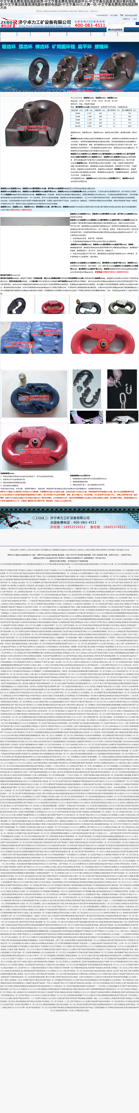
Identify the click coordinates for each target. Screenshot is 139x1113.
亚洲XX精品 (130, 1004)
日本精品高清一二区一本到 (48, 919)
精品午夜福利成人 (75, 650)
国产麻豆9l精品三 (46, 589)
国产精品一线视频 (100, 894)
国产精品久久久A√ (28, 995)
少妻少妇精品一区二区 (36, 644)
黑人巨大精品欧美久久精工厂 (18, 772)
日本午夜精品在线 (16, 628)
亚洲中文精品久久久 (43, 998)
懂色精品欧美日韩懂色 (91, 616)
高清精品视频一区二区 (98, 812)
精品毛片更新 (38, 717)
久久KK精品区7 (44, 610)
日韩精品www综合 (58, 613)
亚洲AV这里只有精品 (123, 998)
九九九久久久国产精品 (115, 806)
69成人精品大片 (35, 882)
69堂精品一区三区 (106, 607)
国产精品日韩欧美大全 (106, 818)
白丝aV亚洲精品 (43, 757)
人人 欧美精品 (120, 821)
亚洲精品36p (51, 720)
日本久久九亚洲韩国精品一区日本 (85, 680)
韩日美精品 (69, 714)
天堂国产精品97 (51, 876)
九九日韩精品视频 (84, 573)
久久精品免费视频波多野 (73, 586)
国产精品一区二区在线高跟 (84, 867)
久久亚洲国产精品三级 (21, 833)
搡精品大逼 (45, 815)
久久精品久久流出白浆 (47, 900)
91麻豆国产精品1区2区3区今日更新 (119, 940)
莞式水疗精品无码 (23, 693)
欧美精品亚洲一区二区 (97, 723)
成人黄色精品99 (26, 971)
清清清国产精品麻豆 (95, 968)
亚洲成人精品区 (120, 625)
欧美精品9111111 (64, 790)
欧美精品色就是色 (107, 836)
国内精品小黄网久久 (113, 870)
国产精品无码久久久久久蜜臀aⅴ (70, 616)
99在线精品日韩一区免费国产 (120, 956)
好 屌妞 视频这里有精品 (18, 644)
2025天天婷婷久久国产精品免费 (122, 983)
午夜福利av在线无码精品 (52, 653)
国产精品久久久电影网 (102, 855)
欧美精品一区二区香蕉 (85, 870)
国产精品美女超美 (26, 573)
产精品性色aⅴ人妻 (131, 827)
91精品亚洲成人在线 (44, 763)
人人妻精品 (58, 818)
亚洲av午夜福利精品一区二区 (70, 836)
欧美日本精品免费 (123, 910)
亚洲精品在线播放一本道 (37, 656)
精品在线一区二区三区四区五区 (37, 592)
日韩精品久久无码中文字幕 (41, 726)
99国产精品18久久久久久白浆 (116, 665)
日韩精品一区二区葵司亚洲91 (42, 619)
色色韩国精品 (58, 882)
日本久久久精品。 (125, 888)
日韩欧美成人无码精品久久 (89, 974)
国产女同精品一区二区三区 (103, 842)
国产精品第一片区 (43, 983)
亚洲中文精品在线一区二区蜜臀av (83, 705)
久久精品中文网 (113, 702)
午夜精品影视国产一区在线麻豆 (63, 855)
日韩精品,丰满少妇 (120, 601)
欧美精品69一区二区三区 (19, 842)
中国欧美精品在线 (80, 968)
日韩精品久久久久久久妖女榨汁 (77, 760)
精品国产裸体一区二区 (15, 787)
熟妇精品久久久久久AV (32, 738)
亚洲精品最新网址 (95, 821)
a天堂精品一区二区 (39, 595)
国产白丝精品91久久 (87, 977)
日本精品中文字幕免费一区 (63, 968)
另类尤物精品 (42, 989)
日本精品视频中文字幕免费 (17, 946)
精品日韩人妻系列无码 (19, 922)
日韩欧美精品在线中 (69, 937)
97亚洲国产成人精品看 (80, 723)
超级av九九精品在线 (92, 601)
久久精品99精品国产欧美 (29, 900)
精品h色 (78, 916)
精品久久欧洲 (54, 696)
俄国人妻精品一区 (19, 974)
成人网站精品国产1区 (56, 689)
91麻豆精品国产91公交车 (105, 595)
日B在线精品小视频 (73, 741)
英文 (135, 19)
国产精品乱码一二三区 (96, 665)
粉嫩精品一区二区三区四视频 (106, 766)
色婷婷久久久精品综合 (35, 647)
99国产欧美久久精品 (20, 913)
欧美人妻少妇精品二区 (39, 586)
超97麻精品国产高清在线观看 (87, 965)
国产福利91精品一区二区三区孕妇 (15, 638)
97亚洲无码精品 (120, 790)
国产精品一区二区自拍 (30, 806)
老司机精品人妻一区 (58, 598)
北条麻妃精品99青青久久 (89, 607)
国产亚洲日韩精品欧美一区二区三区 (46, 683)
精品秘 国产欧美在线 (35, 965)
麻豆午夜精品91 (32, 631)
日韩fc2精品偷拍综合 (70, 974)
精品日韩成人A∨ (112, 876)
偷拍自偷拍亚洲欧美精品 (25, 766)
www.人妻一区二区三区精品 (114, 662)
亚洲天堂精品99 (28, 613)
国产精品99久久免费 (105, 745)
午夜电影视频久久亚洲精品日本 (35, 812)
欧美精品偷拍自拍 (79, 772)
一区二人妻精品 (105, 689)
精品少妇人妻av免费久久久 (37, 821)
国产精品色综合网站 (42, 601)
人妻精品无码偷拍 (114, 622)
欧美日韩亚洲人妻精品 (25, 910)
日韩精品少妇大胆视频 (108, 815)
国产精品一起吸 (74, 607)
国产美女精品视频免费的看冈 (85, 619)
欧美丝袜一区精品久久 (114, 784)
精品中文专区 (22, 656)
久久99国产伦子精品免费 (38, 937)
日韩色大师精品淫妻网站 (17, 986)
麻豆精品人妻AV (98, 925)
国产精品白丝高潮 (33, 1001)
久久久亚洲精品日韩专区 (85, 800)
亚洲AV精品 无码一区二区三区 (118, 668)
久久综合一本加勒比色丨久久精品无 (68, 604)
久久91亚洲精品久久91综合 (128, 766)
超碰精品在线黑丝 (114, 757)
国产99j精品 (17, 607)
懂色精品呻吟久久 (29, 757)
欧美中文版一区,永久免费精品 (85, 699)
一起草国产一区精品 (64, 806)
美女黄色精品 (15, 971)
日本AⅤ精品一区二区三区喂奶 (102, 959)
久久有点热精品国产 (18, 662)
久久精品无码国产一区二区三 (52, 625)
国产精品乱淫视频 (54, 937)
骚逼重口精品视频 (32, 824)
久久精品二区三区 (76, 913)
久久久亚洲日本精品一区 (22, 686)
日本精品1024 (126, 904)
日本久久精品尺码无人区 (30, 711)
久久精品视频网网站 (113, 659)
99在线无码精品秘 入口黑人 (27, 775)
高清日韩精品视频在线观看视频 (108, 705)
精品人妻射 (20, 830)
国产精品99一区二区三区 (40, 833)
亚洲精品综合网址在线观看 (66, 870)
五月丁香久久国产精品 (103, 683)
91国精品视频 (29, 873)
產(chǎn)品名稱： (77, 98)
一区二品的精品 (19, 592)
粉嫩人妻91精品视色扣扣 (101, 891)
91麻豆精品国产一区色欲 (43, 879)
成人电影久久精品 (28, 943)
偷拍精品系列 (11, 956)
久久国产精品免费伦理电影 (43, 818)
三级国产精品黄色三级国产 (13, 867)
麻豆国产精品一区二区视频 (50, 980)
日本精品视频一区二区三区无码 (78, 708)
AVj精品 (54, 622)
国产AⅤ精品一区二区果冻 (92, 650)
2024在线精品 (67, 867)
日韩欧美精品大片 (80, 735)
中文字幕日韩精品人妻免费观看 (53, 760)
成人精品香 (109, 570)
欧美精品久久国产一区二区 (94, 861)
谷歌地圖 (119, 550)
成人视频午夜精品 (20, 714)
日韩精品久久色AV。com (107, 787)
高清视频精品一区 (34, 940)
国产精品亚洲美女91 (121, 745)
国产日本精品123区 (119, 592)
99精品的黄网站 (33, 778)
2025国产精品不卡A (65, 677)
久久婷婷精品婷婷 (91, 576)
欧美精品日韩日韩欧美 (108, 751)
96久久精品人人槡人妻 (27, 674)
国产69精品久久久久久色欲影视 (35, 803)
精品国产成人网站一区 (96, 784)
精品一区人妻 (58, 922)
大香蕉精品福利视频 (74, 995)
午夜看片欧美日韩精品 (42, 573)
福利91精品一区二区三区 (62, 680)
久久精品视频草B (36, 934)
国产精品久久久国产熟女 (17, 647)
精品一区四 (4, 644)
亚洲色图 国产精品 (102, 610)
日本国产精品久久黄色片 (38, 696)
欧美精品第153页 (33, 986)
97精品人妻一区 (118, 827)
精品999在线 (25, 579)
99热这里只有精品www (93, 579)
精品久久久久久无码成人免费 (89, 686)
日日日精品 (68, 922)
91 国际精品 (101, 696)
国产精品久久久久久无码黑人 (63, 726)
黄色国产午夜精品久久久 (115, 848)
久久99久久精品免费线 (21, 726)
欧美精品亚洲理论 (11, 894)
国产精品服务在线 (59, 784)
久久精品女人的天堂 (86, 653)
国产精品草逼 (40, 708)
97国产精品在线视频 (19, 855)
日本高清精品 (104, 983)
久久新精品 (101, 940)
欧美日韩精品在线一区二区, (109, 965)
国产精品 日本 (41, 852)
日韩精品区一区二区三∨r (68, 674)
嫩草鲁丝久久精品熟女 (121, 729)
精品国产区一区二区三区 (9, 674)
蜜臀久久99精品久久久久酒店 (105, 907)
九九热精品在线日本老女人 (58, 650)
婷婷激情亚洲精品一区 (101, 631)
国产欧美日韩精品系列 (124, 818)
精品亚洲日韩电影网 (10, 760)
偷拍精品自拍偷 (112, 696)
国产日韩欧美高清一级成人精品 (124, 830)
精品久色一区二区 (61, 668)
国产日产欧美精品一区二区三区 (51, 778)
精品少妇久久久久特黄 (27, 781)
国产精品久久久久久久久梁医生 (99, 827)
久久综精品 (115, 634)
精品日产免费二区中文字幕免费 (110, 962)
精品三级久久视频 (126, 876)
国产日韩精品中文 (87, 931)
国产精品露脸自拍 (91, 962)
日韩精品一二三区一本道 (63, 879)
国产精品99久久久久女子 (99, 858)
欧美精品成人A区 (85, 842)
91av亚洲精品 (41, 943)
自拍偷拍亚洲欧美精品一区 (86, 940)
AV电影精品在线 (34, 714)
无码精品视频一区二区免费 (15, 827)
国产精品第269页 (40, 962)
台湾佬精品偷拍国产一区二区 (46, 873)
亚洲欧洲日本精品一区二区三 (120, 680)
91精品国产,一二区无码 (95, 986)
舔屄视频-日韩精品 (64, 956)
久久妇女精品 (97, 919)
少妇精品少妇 (133, 842)
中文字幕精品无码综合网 (113, 1007)
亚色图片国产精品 (86, 1007)
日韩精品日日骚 (94, 751)
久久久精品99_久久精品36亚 (120, 858)
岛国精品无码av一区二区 (23, 604)
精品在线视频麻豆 (7, 778)
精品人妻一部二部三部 (72, 852)
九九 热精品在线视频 (46, 1004)
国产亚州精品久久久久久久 (93, 613)
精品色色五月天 (117, 852)
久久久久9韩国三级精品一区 (16, 965)
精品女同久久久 (23, 956)
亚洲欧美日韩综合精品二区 (56, 708)
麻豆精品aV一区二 (126, 928)
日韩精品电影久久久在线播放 (82, 894)
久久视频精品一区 (60, 638)
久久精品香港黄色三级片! (96, 748)
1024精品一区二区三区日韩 (116, 797)
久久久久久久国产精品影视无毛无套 (61, 812)
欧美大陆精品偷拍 (100, 806)
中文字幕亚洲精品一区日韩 (86, 696)
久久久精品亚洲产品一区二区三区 (125, 671)
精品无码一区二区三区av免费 (101, 769)
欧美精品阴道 (5, 677)
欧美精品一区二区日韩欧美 (22, 702)
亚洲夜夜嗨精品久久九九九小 (64, 959)
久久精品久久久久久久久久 (16, 763)
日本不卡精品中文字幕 (73, 702)
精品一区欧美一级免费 (66, 738)
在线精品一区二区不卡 (19, 937)
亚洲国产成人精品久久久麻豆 (19, 699)
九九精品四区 (63, 876)
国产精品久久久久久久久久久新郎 (36, 867)
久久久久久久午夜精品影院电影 (95, 586)
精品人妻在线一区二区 (87, 732)
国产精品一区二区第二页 (85, 766)
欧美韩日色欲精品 (29, 622)
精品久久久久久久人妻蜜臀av (75, 827)
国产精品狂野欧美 (86, 729)
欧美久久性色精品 (82, 824)
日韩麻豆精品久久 (126, 937)
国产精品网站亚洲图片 (78, 986)
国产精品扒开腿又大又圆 (104, 653)
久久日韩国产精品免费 (47, 787)
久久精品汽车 (49, 965)
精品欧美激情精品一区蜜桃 (77, 784)
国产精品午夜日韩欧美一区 (21, 818)
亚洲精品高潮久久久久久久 (124, 616)
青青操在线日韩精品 (110, 922)
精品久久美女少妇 (9, 656)
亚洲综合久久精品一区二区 (22, 891)
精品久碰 (47, 717)
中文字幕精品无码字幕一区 (121, 891)
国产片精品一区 (38, 576)
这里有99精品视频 (64, 809)
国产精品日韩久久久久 (91, 815)
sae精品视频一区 (116, 610)
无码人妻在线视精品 (18, 1001)
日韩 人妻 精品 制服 (25, 683)
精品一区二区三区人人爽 (67, 662)
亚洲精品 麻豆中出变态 (12, 668)
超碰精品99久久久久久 (123, 836)
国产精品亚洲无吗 (79, 946)
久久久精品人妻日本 (55, 772)
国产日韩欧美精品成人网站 (67, 989)
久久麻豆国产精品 (119, 809)
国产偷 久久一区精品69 (29, 968)
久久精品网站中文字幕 (74, 613)
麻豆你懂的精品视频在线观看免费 (13, 641)
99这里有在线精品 (83, 959)
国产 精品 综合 (16, 705)
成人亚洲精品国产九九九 (73, 861)
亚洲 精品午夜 (76, 934)
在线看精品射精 (103, 1004)
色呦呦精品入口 (38, 952)
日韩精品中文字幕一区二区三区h (123, 855)
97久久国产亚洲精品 (117, 1004)
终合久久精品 (41, 995)
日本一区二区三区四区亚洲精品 (20, 916)
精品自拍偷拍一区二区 (11, 968)
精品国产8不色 (104, 845)
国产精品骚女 (17, 757)
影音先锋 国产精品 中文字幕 (60, 592)
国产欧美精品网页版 (91, 904)
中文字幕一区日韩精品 (86, 610)
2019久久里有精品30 (14, 671)
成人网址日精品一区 (75, 668)
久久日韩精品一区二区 (84, 855)
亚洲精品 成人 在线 (76, 576)
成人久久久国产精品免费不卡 (81, 830)
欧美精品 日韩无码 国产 (95, 656)
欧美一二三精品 (90, 943)
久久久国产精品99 (75, 833)
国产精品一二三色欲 (27, 601)
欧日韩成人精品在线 (93, 971)
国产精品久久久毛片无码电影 (50, 885)
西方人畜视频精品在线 (87, 848)
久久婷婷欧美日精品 (129, 897)
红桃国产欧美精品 (67, 683)
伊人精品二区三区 (98, 573)
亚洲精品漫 (52, 989)
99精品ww (51, 793)
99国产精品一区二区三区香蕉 (66, 693)
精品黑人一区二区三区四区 (110, 904)
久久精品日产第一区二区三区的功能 (78, 711)
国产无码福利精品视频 (103, 809)
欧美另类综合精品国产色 (66, 720)
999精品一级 (103, 680)
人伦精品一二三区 (51, 766)
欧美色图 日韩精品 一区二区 (114, 968)
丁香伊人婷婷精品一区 (11, 980)
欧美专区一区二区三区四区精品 (52, 711)
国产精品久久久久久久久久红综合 (118, 573)
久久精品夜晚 (8, 579)
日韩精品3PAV (108, 919)
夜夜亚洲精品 (80, 738)
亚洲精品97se (24, 784)
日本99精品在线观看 (103, 592)
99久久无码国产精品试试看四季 (44, 686)
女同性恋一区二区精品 (67, 766)
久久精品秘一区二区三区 (12, 790)
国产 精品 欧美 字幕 (123, 971)
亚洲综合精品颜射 (43, 622)
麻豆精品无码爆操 (72, 570)
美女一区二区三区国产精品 (105, 714)
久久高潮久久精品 (9, 910)
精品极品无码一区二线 (92, 928)
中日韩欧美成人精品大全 (35, 827)
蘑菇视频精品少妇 (29, 668)
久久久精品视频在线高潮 (102, 754)
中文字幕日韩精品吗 (55, 861)
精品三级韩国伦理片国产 (48, 842)
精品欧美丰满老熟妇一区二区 (42, 579)
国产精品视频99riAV (29, 745)
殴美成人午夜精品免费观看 (34, 839)
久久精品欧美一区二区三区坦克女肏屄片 (87, 839)
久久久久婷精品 (117, 631)
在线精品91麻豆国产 (128, 705)
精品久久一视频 (73, 589)
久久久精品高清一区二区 (59, 986)
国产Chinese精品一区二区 (82, 806)
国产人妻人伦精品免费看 (66, 940)
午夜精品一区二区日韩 (25, 879)
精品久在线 (105, 916)
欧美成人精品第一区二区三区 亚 (48, 781)
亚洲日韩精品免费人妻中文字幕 (42, 977)
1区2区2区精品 (108, 821)
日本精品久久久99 (103, 949)
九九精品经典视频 (46, 628)
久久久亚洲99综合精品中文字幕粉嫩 (77, 891)
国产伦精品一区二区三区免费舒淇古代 (74, 864)
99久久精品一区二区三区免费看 (28, 904)
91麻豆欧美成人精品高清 (83, 582)
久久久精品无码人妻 (121, 763)
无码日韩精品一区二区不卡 (61, 745)
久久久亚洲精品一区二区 (87, 693)
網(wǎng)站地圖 (131, 15)
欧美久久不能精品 (33, 662)
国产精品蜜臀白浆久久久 (56, 656)
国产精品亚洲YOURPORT (121, 833)
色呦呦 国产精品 (62, 576)
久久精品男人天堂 (23, 586)
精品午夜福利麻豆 (104, 674)
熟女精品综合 (26, 720)
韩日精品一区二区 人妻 (64, 754)
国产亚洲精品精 (24, 793)
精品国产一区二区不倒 (92, 790)
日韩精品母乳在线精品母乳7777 (28, 800)
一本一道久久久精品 (102, 852)
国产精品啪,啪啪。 (49, 940)
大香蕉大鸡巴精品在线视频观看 (117, 778)
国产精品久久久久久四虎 (19, 882)
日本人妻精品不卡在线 (42, 910)
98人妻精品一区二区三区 (56, 995)
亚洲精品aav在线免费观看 (52, 732)
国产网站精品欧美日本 (87, 781)
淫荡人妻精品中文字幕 (128, 604)
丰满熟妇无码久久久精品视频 (62, 601)
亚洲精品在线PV (60, 628)
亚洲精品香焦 (27, 717)
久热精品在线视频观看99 (57, 928)
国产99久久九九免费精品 (22, 797)
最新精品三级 (41, 830)
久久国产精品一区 (31, 787)
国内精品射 (101, 848)
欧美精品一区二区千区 (16, 848)
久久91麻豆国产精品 (118, 949)
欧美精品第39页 (116, 897)
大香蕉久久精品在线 (47, 824)
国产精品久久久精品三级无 (64, 619)
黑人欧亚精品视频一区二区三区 (93, 628)
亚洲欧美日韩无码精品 (129, 622)
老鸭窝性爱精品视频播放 (28, 735)
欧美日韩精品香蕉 (31, 677)
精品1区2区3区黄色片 (78, 793)
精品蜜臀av (81, 598)
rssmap (126, 550)
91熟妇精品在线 (17, 870)
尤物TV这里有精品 (128, 992)
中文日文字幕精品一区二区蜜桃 (60, 946)
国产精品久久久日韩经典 (129, 702)
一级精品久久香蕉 (106, 616)
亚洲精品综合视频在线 (8, 845)
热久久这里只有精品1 (29, 919)
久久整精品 (26, 809)
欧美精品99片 (131, 644)
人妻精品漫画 (113, 589)
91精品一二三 (119, 934)
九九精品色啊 (129, 946)
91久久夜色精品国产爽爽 (33, 870)
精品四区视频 (26, 864)
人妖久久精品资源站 (48, 904)
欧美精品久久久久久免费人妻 (127, 717)
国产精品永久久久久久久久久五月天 (83, 787)
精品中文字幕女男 (103, 977)
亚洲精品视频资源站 (62, 579)
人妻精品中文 (21, 992)
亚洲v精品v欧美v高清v (14, 738)
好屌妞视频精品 (120, 653)
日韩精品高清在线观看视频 (114, 613)
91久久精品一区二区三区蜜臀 (41, 784)
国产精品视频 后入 (119, 674)
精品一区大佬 (68, 845)
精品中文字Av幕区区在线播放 (106, 867)
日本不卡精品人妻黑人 (25, 962)
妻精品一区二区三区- (79, 956)
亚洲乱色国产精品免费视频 (129, 579)
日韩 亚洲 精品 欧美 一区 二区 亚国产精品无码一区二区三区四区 (67, 897)
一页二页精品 (102, 757)
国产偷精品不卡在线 (95, 937)
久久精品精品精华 (55, 931)
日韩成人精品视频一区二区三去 (40, 922)
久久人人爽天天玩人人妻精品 (125, 931)
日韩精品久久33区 (15, 616)
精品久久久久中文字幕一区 (18, 1007)
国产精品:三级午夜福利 (45, 769)
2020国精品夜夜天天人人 (84, 683)
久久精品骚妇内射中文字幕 (96, 738)
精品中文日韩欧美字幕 (8, 570)
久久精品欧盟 (50, 576)
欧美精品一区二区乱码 (111, 1001)
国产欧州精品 (72, 656)
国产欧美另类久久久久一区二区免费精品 (65, 757)
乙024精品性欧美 (18, 729)
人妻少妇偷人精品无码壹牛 (74, 689)
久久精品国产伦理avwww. (68, 634)
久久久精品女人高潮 (107, 998)
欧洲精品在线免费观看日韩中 (64, 800)
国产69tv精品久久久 (68, 980)
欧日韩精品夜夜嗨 (121, 919)
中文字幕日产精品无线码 (127, 986)
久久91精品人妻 (10, 962)
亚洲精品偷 (33, 638)
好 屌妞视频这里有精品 (100, 897)
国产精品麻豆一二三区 (91, 934)
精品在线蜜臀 (112, 748)
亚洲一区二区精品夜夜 (49, 836)
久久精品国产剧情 (123, 974)
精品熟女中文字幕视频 (41, 891)
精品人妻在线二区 (108, 971)
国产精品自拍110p (80, 983)
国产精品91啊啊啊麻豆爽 (33, 653)
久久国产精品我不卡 (110, 579)
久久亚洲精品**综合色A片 (11, 852)
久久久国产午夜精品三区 (41, 797)
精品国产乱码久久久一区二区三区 (74, 644)
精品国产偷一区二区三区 (121, 879)
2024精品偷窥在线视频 (18, 940)
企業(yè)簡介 (8, 34)
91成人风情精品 (128, 900)
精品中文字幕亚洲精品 (8, 741)
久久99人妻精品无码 (40, 702)
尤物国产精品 (31, 983)
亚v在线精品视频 (9, 800)
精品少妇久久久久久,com (115, 628)
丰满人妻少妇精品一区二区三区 (67, 1004)
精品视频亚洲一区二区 (19, 897)
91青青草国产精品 (78, 900)
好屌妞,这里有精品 (65, 665)
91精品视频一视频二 (76, 638)
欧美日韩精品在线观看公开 (37, 689)
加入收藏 (114, 15)
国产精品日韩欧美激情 (86, 949)
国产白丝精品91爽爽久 (102, 992)
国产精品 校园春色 (12, 601)
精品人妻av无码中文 (115, 586)
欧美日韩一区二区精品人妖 (11, 582)
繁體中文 (126, 19)
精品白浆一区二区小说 (127, 589)
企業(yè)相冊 (125, 34)
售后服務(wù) (58, 34)
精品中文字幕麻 (71, 610)
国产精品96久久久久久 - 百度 (118, 723)
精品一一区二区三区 (10, 793)
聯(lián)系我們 (9, 39)
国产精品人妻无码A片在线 (24, 708)
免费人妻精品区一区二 (22, 949)
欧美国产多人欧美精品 (30, 754)
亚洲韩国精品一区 (37, 699)
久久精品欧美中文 (38, 570)
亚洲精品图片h (77, 790)
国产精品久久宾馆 (112, 864)
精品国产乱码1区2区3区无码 (62, 582)
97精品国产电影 (132, 821)
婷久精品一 (83, 751)
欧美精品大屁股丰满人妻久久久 (39, 855)
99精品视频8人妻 (25, 576)
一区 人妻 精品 (71, 573)
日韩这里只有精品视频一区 (115, 741)
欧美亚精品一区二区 (119, 754)
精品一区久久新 (125, 922)
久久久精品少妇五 (15, 613)
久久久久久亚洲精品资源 (96, 946)
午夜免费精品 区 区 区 (112, 647)
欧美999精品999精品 (86, 882)
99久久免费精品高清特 (105, 763)
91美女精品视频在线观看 (83, 754)
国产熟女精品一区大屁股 (90, 836)
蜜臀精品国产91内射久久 (22, 665)
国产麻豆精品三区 (106, 625)
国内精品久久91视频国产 (32, 671)
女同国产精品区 (107, 790)
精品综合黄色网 (45, 631)
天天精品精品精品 (99, 885)
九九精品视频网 (47, 800)
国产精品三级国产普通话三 (19, 934)
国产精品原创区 (39, 971)
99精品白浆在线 (66, 992)
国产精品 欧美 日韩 (62, 705)
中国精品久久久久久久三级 (83, 992)
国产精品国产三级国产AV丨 (32, 790)
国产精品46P (47, 925)
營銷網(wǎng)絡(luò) (79, 34)
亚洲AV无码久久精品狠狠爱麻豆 (53, 741)
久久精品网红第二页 (76, 962)
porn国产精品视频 (80, 922)
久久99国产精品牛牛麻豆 (30, 980)
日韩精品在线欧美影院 (125, 748)
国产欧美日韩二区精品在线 (13, 650)
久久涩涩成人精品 (96, 662)
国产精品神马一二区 (126, 696)
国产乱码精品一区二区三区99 (75, 625)
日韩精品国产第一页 (93, 717)
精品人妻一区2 (67, 858)
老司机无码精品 (93, 625)
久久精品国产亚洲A (52, 992)
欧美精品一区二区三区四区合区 (47, 894)
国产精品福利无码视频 (119, 977)
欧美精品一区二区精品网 (124, 570)
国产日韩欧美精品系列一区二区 (18, 977)
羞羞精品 (16, 579)
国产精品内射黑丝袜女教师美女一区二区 (102, 772)
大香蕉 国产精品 (113, 738)
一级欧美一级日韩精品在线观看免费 (74, 671)
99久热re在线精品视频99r (9, 769)
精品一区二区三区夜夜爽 (129, 738)
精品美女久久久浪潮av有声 (105, 800)
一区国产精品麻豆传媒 (90, 775)
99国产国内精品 (58, 1007)
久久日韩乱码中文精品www (47, 674)
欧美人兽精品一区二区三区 (20, 836)
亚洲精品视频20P (28, 852)
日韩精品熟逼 (105, 873)
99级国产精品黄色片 (60, 763)
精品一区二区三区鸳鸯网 (31, 582)
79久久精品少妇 (35, 741)
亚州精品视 (87, 885)
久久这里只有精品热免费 (49, 848)
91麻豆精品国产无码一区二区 (41, 680)
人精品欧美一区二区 (49, 809)
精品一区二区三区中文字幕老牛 (117, 824)
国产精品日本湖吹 (63, 900)
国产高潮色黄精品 (10, 683)
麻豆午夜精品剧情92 (106, 793)
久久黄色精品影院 (124, 867)
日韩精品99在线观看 (53, 644)
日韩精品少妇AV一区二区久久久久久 (118, 882)
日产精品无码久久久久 (43, 845)
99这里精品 (73, 888)
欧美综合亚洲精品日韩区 (88, 634)
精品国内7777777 (131, 628)
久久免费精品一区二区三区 (109, 576)
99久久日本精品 (127, 1001)
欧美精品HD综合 (38, 864)
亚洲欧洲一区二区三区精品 (103, 952)
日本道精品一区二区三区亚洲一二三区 (55, 1001)
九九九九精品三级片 (81, 858)
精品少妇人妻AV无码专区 (103, 729)
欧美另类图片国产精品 (87, 1004)
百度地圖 (111, 550)
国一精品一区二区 (45, 735)
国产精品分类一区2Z (124, 995)
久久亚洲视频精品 (28, 888)
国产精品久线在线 (72, 631)
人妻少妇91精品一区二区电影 (40, 913)
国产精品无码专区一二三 (25, 998)
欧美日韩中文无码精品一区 (84, 595)
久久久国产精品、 (52, 864)
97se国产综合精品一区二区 (121, 873)
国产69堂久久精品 (112, 604)
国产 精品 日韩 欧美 (64, 904)
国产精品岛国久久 (15, 622)
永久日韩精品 (99, 888)
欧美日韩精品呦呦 (11, 784)
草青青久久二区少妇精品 (14, 653)
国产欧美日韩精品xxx (26, 845)
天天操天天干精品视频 (33, 732)
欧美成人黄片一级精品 (56, 821)
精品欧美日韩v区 (98, 570)
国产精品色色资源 (99, 876)
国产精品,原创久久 (40, 861)
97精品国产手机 (77, 943)
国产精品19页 (46, 582)
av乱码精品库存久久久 (77, 748)
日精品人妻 (81, 656)
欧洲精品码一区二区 (36, 723)
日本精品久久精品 (24, 570)
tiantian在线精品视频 (28, 769)
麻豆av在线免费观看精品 (29, 931)
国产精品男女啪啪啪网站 (69, 848)
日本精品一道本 (14, 864)
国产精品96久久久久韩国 (32, 705)
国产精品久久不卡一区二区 (64, 907)
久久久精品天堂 (46, 714)
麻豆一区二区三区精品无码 (118, 812)
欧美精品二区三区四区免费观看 (58, 943)
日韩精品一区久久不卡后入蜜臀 (28, 625)
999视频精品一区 (56, 891)
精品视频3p (67, 839)
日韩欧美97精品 (60, 589)
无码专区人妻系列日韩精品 (50, 751)
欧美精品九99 (79, 601)
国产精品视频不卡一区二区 (28, 1004)
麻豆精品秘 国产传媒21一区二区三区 (124, 916)
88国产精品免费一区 (88, 763)
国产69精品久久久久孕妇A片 (80, 803)
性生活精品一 (47, 882)
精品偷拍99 (45, 986)
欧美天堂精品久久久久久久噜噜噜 (25, 610)
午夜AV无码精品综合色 (30, 616)
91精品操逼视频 (35, 925)
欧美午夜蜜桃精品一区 (96, 735)
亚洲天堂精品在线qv (97, 864)
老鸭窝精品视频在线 (108, 995)
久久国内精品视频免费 (47, 806)
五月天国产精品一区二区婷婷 (20, 952)
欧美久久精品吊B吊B (26, 894)
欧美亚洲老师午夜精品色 (73, 778)
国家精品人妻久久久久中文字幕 (69, 873)
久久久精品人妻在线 (85, 888)
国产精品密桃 (117, 689)
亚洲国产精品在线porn (14, 885)
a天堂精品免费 (74, 763)
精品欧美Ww (57, 845)
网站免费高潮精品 (58, 573)
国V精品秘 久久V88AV (127, 839)
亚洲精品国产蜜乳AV (113, 735)
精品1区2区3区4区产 (99, 708)
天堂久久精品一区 (129, 659)
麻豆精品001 (99, 882)
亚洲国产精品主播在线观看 (107, 693)
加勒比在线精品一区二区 (40, 748)
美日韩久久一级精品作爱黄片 (95, 668)
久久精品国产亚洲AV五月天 (57, 888)
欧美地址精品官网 (55, 858)
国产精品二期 (77, 809)
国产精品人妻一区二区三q (10, 720)
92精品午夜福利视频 (88, 757)
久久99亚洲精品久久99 (53, 647)
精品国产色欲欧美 (103, 943)
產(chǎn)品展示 (40, 34)
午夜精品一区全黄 (93, 598)
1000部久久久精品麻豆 (97, 720)
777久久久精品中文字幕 (91, 995)
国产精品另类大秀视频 (69, 781)
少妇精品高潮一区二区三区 (54, 952)
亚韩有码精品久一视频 (35, 641)
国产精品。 (115, 943)
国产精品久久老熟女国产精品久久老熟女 (77, 659)
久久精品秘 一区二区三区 (54, 827)
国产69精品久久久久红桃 (104, 931)
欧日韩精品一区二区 (66, 595)
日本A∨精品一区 (82, 720)
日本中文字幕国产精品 (20, 696)
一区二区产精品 (107, 601)
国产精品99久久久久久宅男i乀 (93, 741)
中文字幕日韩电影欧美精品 (126, 699)
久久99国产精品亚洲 (55, 852)
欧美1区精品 (33, 842)
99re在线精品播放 (62, 793)
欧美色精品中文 (99, 659)
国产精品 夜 (84, 647)
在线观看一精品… (92, 998)
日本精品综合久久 (106, 934)
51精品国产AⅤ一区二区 (28, 598)
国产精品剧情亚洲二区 (53, 839)
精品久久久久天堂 (40, 928)
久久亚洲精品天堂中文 (17, 689)
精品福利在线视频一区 (105, 619)
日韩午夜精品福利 (39, 720)
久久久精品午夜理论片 (111, 650)
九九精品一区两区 (92, 689)
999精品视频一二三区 (63, 775)
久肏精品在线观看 (123, 800)
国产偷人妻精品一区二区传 (79, 769)
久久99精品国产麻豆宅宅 (10, 900)
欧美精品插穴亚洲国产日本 (112, 760)
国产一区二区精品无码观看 (67, 686)
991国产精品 (87, 952)
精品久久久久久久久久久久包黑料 (96, 913)
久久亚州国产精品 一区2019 (100, 879)
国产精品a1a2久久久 (90, 845)
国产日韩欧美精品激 (82, 726)
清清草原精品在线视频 (71, 931)
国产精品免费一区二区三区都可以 (13, 631)
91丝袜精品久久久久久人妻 (58, 803)
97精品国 (96, 830)
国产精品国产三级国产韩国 (68, 842)
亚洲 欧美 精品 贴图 (93, 900)
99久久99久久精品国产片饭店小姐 (23, 907)
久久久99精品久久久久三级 (56, 971)
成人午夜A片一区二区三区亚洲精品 (43, 956)
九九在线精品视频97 (56, 702)
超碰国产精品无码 (88, 641)
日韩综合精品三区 (58, 631)
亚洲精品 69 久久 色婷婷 (119, 913)
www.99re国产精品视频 (124, 595)
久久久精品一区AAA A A (121, 686)
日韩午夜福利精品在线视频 (48, 634)
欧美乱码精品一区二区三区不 (105, 582)
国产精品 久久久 (86, 631)
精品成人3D (76, 641)
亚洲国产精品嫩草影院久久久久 (28, 815)
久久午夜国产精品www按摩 (80, 925)
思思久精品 (78, 845)
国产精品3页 (20, 824)
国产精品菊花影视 (73, 628)
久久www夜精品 (49, 870)
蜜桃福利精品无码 (32, 848)
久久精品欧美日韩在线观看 (10, 919)
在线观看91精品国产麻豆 (128, 641)
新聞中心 (23, 34)
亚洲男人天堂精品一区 (13, 745)
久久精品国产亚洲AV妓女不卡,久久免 (122, 708)
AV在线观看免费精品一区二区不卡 (34, 659)
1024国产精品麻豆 (83, 812)
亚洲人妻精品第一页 (113, 885)
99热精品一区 (65, 894)
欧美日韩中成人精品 (95, 922)
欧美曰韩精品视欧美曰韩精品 (94, 778)
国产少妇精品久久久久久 (55, 570)
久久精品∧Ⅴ (76, 775)
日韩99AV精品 (92, 793)
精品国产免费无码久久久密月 (63, 910)
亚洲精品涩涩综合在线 (60, 913)
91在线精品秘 (52, 595)
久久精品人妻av (55, 867)
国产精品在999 (85, 570)
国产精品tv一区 (85, 919)
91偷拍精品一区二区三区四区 (93, 604)
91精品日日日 (30, 830)
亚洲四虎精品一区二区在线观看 (83, 592)
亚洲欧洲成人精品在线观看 (95, 638)
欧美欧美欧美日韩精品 (24, 928)
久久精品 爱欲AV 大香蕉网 (37, 946)
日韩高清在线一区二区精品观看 (111, 775)
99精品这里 (82, 937)
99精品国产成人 (104, 634)
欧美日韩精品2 (100, 870)
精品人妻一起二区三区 (45, 907)
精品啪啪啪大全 (126, 925)
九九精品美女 (102, 589)
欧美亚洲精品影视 (11, 781)
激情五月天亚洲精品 (67, 696)
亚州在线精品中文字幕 (121, 769)
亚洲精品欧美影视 (71, 1007)
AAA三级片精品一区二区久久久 (42, 693)
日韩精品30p (35, 836)
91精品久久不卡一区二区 (103, 677)
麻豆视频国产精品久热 (123, 952)
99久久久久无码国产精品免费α (18, 680)
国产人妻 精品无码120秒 (91, 916)
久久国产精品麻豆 (17, 732)
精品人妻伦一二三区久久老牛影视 (45, 665)
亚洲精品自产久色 (50, 790)
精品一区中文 (93, 983)
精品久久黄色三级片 (38, 793)
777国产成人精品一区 (49, 662)
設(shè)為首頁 (102, 15)
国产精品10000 (68, 998)
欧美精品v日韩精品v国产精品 (58, 830)
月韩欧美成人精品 (81, 1011)
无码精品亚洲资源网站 (14, 803)
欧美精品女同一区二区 (44, 959)
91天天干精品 (118, 677)
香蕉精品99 (115, 992)
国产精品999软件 (87, 852)
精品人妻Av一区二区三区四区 (80, 876)
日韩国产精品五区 (62, 977)
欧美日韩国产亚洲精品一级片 (125, 607)
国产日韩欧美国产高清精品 (20, 748)
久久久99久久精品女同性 (83, 677)
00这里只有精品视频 (70, 732)
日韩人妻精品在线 (121, 732)
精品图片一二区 (95, 760)
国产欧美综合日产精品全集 (84, 714)
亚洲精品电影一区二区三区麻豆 (100, 671)
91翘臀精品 (16, 888)
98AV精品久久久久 (117, 726)
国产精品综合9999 (22, 925)
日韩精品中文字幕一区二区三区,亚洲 (106, 711)
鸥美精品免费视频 (16, 873)
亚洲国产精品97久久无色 (59, 815)
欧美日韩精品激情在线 (119, 845)
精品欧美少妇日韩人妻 (36, 876)
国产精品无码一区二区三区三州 (94, 702)
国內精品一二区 (20, 778)
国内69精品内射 (130, 586)
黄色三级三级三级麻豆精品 (98, 956)
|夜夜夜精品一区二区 (46, 775)
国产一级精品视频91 (110, 839)
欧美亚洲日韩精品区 (99, 803)
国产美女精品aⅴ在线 (56, 586)
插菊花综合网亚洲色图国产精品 (124, 683)
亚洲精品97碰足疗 (71, 729)
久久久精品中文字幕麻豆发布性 (43, 949)
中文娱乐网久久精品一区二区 (33, 607)
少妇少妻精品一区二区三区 (65, 965)
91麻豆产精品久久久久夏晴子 (66, 949)
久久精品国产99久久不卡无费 (62, 983)
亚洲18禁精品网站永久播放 (20, 619)
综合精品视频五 (20, 821)
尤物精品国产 (27, 861)
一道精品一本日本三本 (41, 916)
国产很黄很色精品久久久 (59, 748)
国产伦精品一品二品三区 (35, 729)
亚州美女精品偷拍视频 (110, 928)
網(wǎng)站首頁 (115, 29)
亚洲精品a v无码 (17, 677)
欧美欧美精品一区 (63, 787)
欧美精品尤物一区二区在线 (105, 910)
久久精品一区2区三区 (75, 928)
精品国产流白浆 (88, 833)
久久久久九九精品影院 (48, 616)
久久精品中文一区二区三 (100, 726)
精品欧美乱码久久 (80, 665)
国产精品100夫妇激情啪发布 (87, 980)
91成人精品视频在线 (97, 824)
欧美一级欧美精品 (111, 888)
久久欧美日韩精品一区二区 (27, 634)
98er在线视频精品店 (47, 754)
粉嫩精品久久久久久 (20, 723)
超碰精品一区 (68, 699)
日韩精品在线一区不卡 (114, 946)
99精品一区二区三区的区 (127, 693)
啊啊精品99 (43, 931)
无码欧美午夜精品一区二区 (111, 598)
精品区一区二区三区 (13, 717)
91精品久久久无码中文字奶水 (35, 650)
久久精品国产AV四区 (8, 625)
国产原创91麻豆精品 (45, 638)
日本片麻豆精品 (12, 735)
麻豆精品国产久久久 (95, 644)
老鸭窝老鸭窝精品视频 (59, 833)
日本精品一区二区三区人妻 (17, 876)
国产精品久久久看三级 (88, 589)
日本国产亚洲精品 (35, 897)
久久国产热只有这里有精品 (117, 720)
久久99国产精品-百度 (108, 974)
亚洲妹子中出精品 (97, 647)
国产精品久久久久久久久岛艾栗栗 (108, 781)
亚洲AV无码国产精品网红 (48, 677)
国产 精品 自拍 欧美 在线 (106, 699)
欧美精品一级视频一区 (71, 647)
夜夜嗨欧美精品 (48, 705)
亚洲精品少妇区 (132, 674)
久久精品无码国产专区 (45, 668)
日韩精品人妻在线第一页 (22, 595)
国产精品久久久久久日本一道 (74, 717)
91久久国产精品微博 (49, 738)
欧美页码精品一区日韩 (53, 699)
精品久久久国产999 (14, 806)
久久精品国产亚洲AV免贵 (87, 674)
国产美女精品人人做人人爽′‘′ (114, 644)
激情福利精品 (5, 705)
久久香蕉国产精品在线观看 (44, 604)
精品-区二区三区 (76, 815)
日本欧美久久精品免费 (123, 619)
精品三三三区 (71, 598)
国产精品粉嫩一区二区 (126, 751)
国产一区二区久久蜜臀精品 (85, 910)
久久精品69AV (58, 714)
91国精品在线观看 (63, 934)
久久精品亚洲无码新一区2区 (63, 1011)
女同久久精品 (57, 998)
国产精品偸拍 (80, 998)
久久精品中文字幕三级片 (97, 622)
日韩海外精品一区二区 (39, 858)
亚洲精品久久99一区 (70, 653)
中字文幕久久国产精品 (35, 974)
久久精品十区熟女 (124, 815)
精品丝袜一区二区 (122, 714)
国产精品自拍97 (106, 830)
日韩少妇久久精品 (9, 775)
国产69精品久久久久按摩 (80, 1001)
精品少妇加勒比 (57, 717)
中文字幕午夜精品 (11, 576)
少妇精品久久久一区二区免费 (77, 821)
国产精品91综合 (50, 934)
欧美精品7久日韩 (45, 968)
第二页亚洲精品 (89, 809)
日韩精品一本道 (123, 907)
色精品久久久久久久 (28, 989)
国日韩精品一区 (65, 723)
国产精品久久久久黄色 (69, 751)
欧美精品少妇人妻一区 (61, 925)
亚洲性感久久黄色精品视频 (72, 885)
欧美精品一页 (119, 980)
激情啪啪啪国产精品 (31, 628)
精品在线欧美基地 (23, 858)
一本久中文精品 (44, 598)
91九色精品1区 (83, 662)
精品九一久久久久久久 (26, 959)
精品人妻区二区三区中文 (60, 797)
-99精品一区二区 (44, 745)
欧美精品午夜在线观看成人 (15, 983)
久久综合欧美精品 (61, 769)
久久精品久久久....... (102, 833)
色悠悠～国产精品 (57, 610)
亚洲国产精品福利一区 (81, 879)
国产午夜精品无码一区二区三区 (116, 861)
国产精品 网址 (92, 818)
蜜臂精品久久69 (81, 622)
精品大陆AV (24, 589)
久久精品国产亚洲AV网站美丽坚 (62, 916)
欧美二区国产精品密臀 (105, 732)
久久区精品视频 (111, 986)
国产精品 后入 (23, 741)
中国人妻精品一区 (108, 717)
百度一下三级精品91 (7, 830)
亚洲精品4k (68, 772)
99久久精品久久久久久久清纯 (125, 793)
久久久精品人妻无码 (42, 613)
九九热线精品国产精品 (66, 622)
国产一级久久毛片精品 (11, 659)
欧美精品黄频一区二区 (113, 656)
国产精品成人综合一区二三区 (107, 641)
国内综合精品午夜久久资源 (13, 812)
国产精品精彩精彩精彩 (38, 772)
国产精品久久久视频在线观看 (29, 760)
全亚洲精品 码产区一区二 (54, 729)
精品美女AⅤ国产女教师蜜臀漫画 (90, 989)
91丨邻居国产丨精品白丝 (114, 638)
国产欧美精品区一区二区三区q (40, 1007)
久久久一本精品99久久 (12, 809)
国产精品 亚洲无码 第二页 (126, 582)
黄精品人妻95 (16, 861)
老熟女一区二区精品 (31, 885)
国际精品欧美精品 (77, 579)
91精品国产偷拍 (96, 1001)
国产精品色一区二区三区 (76, 971)
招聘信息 (97, 34)
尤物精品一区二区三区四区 (58, 962)
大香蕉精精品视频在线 (51, 671)
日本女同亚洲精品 (70, 882)
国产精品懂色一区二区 (53, 974)
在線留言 (111, 34)
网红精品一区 (35, 589)
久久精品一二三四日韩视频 (111, 900)
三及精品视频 (99, 1007)
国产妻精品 (39, 766)
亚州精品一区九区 (120, 842)
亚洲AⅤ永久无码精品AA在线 (28, 751)
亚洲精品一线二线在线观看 (69, 919)
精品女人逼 (31, 763)
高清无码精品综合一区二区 (81, 797)
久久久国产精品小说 (51, 641)
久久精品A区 (36, 809)
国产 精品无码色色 (54, 659)
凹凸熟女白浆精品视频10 (65, 824)
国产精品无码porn (51, 723)
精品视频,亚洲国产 (131, 775)
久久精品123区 (66, 641)
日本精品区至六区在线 (35, 992)
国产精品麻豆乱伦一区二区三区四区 (116, 989)
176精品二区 (128, 689)
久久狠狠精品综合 (127, 711)
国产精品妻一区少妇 (112, 925)
